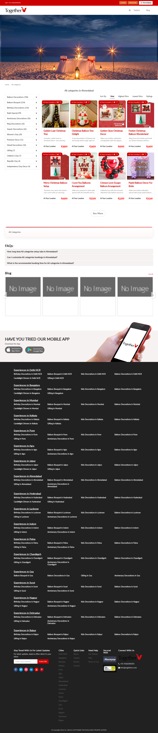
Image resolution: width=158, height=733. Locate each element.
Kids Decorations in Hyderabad (93, 497)
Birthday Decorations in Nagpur (26, 602)
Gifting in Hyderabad (55, 502)
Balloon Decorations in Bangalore (127, 389)
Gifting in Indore (20, 532)
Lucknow (62, 689)
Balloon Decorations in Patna (126, 543)
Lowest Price (138, 96)
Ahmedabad (63, 681)
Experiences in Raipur (25, 630)
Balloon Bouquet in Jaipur (57, 465)
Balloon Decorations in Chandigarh (128, 558)
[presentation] (5, 295)
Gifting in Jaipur (53, 469)
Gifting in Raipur (20, 638)
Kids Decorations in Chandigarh (93, 558)
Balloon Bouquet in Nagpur (58, 602)
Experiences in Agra (24, 445)
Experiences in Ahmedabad (28, 476)
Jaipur (61, 677)
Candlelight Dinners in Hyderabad (27, 502)
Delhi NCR (63, 654)
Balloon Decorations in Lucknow (127, 513)
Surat (61, 709)
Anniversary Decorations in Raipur (61, 638)
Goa (60, 705)
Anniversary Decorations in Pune (60, 439)
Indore (61, 693)
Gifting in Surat (20, 591)
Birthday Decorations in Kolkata (26, 419)
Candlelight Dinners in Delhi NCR (27, 378)
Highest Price (123, 96)
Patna (61, 697)
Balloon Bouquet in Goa (23, 575)
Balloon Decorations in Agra (125, 450)
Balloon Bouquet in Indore (57, 528)
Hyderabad (63, 685)
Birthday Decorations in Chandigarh (28, 558)
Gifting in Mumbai (54, 408)
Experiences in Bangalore (27, 385)
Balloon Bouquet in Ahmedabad (60, 480)
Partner (76, 662)
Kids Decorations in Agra (91, 450)
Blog (148, 10)
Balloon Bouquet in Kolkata (58, 419)
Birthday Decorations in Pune (25, 434)
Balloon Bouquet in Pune (57, 434)
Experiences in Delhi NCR (27, 370)
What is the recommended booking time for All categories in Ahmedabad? (40, 263)
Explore (137, 10)
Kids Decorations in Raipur (91, 634)
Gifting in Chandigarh (22, 562)
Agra (60, 673)
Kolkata (61, 666)
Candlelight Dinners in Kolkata (26, 423)
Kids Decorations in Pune (91, 434)
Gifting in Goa (86, 575)
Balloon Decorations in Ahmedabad (128, 480)
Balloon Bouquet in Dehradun (59, 617)
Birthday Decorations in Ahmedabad (28, 480)
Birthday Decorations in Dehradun (27, 617)
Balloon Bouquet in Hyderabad (59, 497)
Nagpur (62, 712)
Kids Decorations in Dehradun (93, 617)
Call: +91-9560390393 (13, 3)
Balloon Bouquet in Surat (57, 587)
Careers (77, 658)
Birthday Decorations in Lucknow (27, 513)
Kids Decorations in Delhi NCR (93, 374)
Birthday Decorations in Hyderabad (28, 497)
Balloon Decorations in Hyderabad (128, 497)
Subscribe (43, 661)
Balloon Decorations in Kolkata (126, 419)
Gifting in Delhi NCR (55, 378)
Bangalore (63, 658)
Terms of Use (93, 662)
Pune (61, 669)
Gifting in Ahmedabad (22, 484)
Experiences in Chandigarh (27, 554)
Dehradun (63, 716)
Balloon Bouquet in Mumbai (58, 404)
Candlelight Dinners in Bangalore (27, 393)
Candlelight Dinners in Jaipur (25, 469)
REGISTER (132, 3)
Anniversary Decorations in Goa (127, 575)
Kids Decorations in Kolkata (92, 419)
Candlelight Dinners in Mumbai (26, 408)
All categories (16, 85)
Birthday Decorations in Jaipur (26, 465)
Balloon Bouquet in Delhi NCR (59, 374)
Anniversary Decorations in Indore (61, 532)
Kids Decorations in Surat (91, 587)
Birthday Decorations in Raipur (26, 634)
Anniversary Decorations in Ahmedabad (58, 485)
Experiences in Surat (24, 582)
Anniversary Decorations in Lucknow (62, 517)
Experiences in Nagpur (25, 597)
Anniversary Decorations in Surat (60, 591)
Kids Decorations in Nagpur (92, 602)
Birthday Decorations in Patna (26, 543)
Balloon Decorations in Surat (126, 587)
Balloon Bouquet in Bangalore (59, 389)
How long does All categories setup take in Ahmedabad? (32, 251)
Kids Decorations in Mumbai (92, 404)
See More (98, 213)
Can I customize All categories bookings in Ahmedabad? (32, 257)
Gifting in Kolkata (54, 423)
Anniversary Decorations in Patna (60, 547)
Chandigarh (63, 701)
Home (7, 85)
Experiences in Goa (24, 571)
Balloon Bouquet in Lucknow (59, 513)
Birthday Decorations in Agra (25, 450)
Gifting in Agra (19, 454)
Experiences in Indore (25, 523)
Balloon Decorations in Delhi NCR (128, 374)
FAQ (90, 658)
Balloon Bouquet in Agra (57, 450)
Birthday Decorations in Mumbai (27, 404)
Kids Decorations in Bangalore (93, 389)
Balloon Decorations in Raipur (126, 634)
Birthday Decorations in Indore (26, 528)
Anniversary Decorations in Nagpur (61, 606)
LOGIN (123, 3)
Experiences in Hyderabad (27, 493)
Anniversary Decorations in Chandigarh (58, 563)
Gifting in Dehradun (22, 621)
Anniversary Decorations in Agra (60, 454)
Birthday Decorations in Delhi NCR (28, 374)
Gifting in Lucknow (21, 517)
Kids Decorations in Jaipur (91, 465)
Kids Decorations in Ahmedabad (94, 480)
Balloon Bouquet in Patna (57, 543)
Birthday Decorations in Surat (26, 587)
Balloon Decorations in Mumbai (127, 404)
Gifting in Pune (20, 439)
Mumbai (62, 662)
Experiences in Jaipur (25, 460)
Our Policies (93, 654)
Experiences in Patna (24, 539)
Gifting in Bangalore (55, 393)
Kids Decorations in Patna (91, 543)
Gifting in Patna (20, 547)
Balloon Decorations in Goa (58, 575)
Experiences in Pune (24, 430)
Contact (77, 666)
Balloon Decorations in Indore (126, 528)
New (112, 96)
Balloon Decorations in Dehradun (127, 617)
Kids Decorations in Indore (91, 528)
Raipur (61, 720)
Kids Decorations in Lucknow (92, 513)
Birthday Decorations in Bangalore (27, 389)
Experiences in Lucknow (26, 508)
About (76, 654)
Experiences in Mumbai (26, 400)
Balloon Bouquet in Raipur (57, 634)
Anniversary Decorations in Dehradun (58, 622)
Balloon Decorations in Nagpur (126, 602)
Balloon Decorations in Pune (125, 434)
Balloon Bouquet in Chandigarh (59, 558)
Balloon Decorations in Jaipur (126, 465)
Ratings (149, 96)
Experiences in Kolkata (25, 415)
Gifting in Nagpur (21, 606)
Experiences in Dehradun (27, 613)
